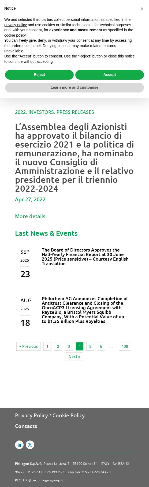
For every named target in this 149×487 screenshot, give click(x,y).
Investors (41, 112)
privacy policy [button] (15, 25)
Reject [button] (39, 74)
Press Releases (75, 112)
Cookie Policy (69, 415)
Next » (74, 356)
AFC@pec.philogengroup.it (43, 480)
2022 (20, 112)
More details (30, 216)
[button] (142, 8)
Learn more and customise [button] (74, 87)
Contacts (26, 426)
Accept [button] (109, 74)
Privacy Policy (31, 415)
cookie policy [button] (14, 35)
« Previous (28, 346)
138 (125, 346)
